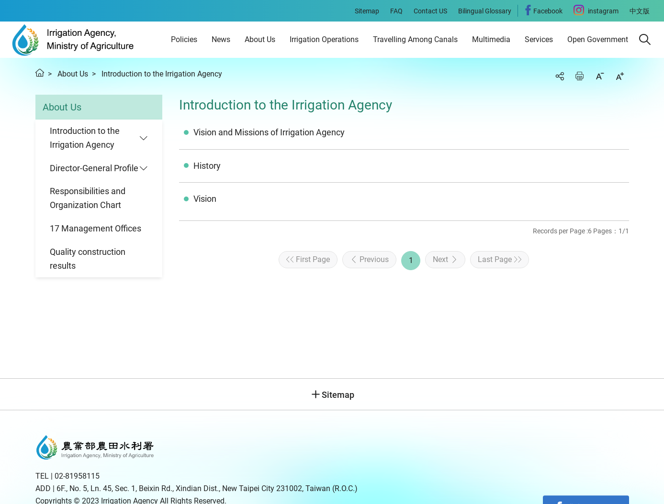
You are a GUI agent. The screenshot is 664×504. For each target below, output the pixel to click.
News (221, 39)
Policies (184, 39)
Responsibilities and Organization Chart (87, 198)
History (207, 166)
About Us (260, 39)
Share (560, 76)
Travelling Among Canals (415, 39)
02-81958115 (77, 476)
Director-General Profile (94, 168)
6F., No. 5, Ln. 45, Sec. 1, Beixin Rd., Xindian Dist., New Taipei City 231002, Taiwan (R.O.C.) (207, 488)
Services (539, 39)
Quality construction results (87, 259)
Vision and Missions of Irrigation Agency (269, 132)
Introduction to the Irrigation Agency (161, 73)
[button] (644, 39)
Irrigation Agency (73, 40)
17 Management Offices (95, 228)
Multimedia (491, 39)
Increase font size (620, 76)
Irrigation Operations (324, 39)
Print (580, 76)
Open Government (597, 39)
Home (39, 72)
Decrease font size (600, 76)
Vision (204, 199)
